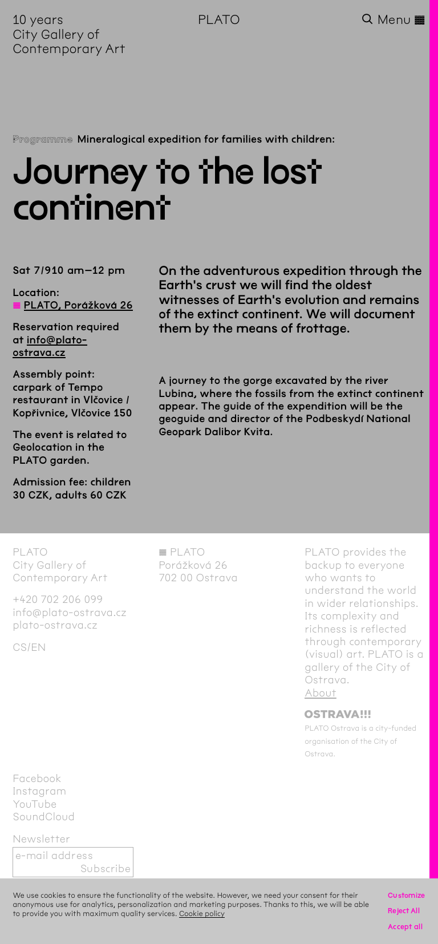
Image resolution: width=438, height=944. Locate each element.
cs (20, 647)
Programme (42, 139)
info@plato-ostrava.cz (70, 612)
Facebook (37, 778)
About (320, 693)
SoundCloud (44, 817)
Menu (401, 20)
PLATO (219, 20)
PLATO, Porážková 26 (78, 305)
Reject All (404, 910)
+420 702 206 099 (58, 599)
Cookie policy (202, 913)
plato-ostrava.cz (55, 625)
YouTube (34, 804)
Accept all (405, 926)
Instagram (39, 791)
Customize (406, 895)
